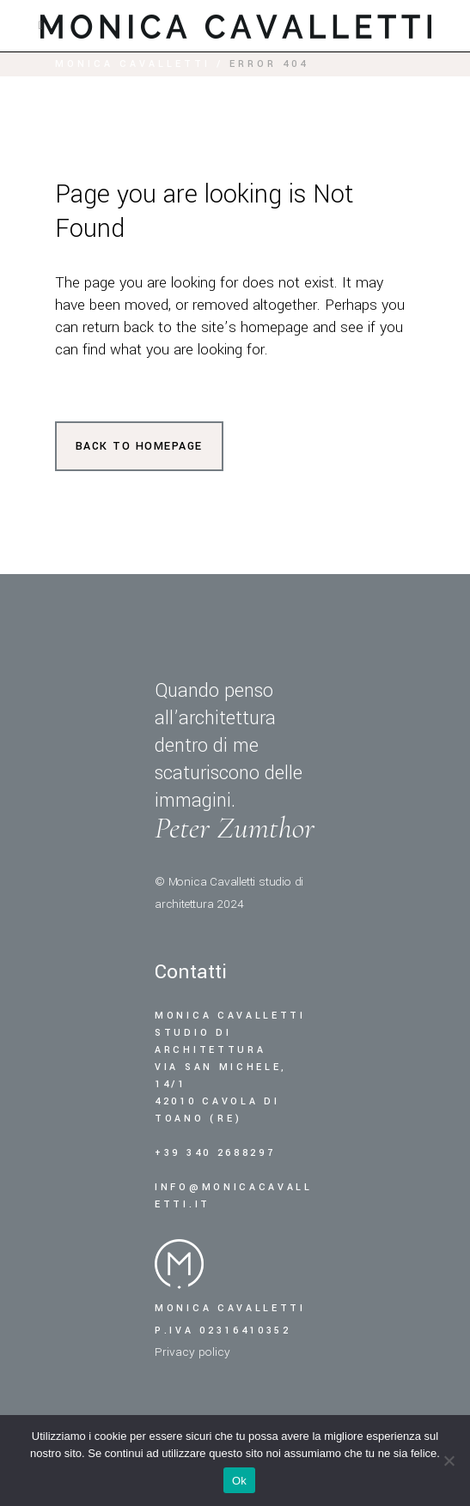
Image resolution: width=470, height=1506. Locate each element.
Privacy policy (192, 1352)
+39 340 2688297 (218, 1152)
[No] (448, 1460)
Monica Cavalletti (133, 63)
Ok (239, 1480)
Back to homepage (139, 446)
